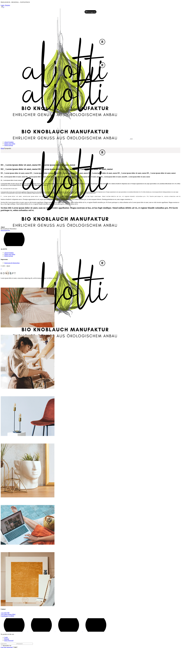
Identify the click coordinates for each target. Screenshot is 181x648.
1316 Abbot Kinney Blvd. (8, 614)
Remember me (7, 646)
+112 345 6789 (5, 613)
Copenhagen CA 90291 (7, 616)
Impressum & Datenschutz (12, 263)
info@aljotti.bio (5, 230)
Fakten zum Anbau (9, 254)
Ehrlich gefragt (8, 256)
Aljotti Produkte (9, 253)
